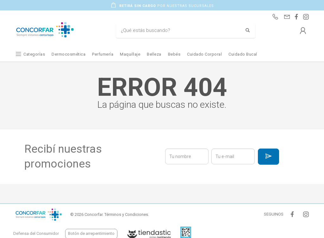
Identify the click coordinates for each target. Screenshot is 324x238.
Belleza (154, 54)
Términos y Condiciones (126, 214)
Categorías (34, 54)
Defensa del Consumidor (36, 233)
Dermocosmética (68, 54)
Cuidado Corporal (204, 54)
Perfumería (102, 54)
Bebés (174, 54)
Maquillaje (130, 54)
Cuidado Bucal (242, 54)
